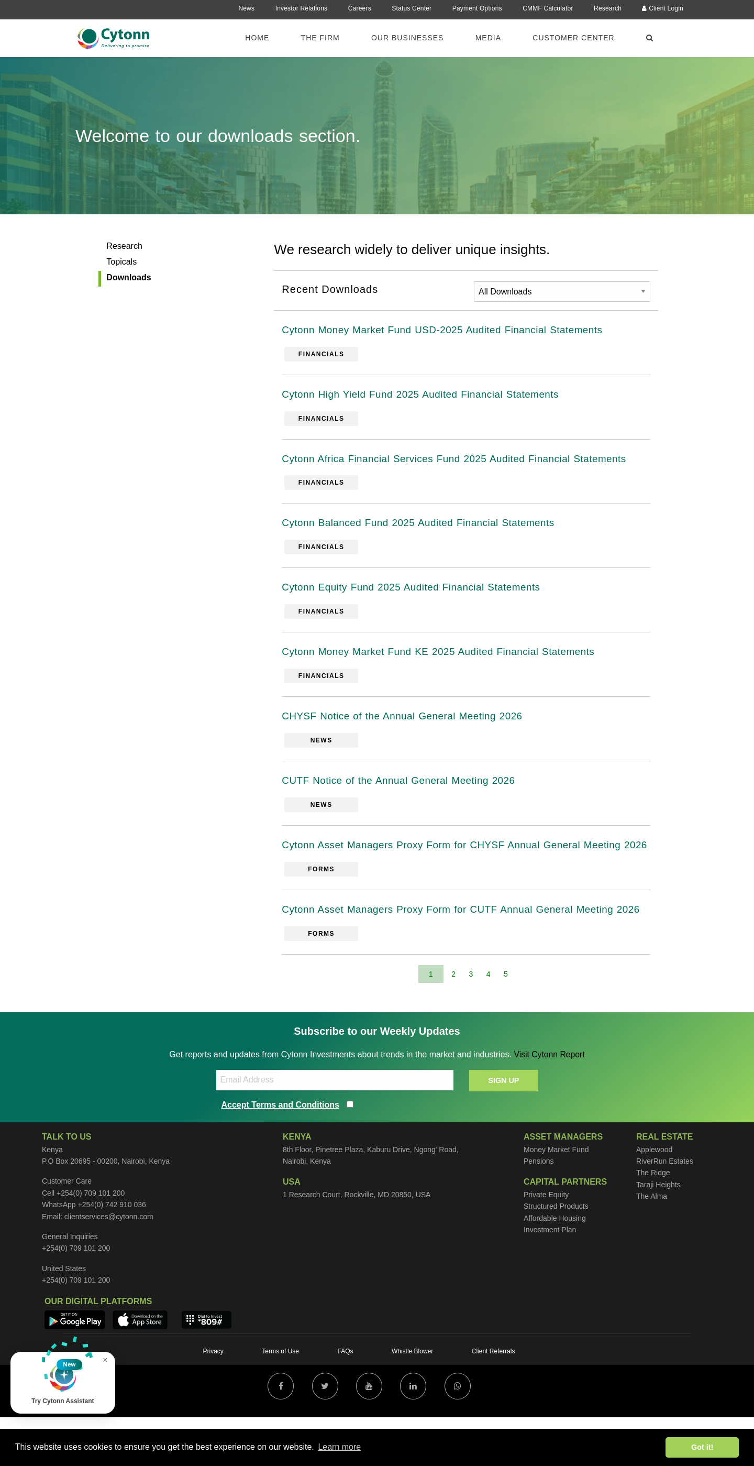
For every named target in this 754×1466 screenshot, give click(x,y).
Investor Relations (301, 8)
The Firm (320, 38)
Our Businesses (407, 38)
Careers (359, 8)
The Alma (651, 1245)
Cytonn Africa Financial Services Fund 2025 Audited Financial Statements (464, 461)
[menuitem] (263, 37)
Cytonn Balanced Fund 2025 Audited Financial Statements (426, 527)
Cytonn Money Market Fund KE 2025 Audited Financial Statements (447, 658)
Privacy (213, 1400)
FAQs (345, 1400)
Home (257, 38)
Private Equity (546, 1243)
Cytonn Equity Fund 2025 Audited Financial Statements (418, 592)
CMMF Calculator (548, 8)
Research (608, 8)
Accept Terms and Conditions (280, 1153)
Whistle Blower (412, 1400)
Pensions (539, 1210)
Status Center (411, 8)
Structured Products (556, 1255)
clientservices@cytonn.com (108, 1265)
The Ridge (653, 1222)
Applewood (654, 1198)
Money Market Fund (556, 1198)
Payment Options (477, 8)
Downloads (128, 277)
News (246, 8)
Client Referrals (493, 1400)
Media (488, 38)
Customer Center (573, 38)
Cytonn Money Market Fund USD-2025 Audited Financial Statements (451, 330)
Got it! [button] (702, 1447)
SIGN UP (503, 1129)
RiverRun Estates (664, 1210)
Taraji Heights (658, 1233)
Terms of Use (280, 1400)
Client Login (662, 8)
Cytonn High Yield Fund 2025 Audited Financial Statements (428, 396)
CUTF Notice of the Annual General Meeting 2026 (405, 789)
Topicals (121, 261)
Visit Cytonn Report (549, 1103)
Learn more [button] (339, 1446)
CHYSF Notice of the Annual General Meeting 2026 (409, 723)
